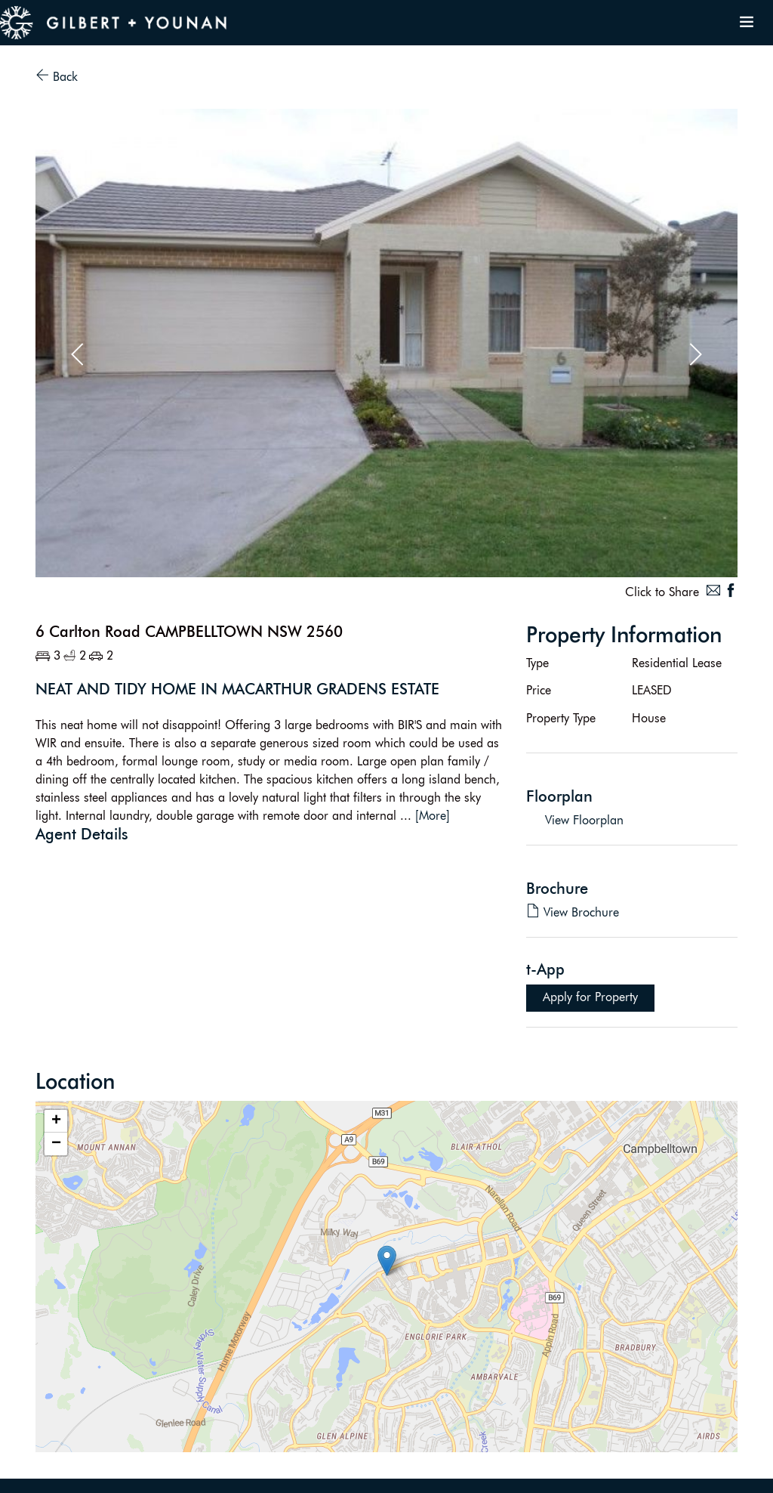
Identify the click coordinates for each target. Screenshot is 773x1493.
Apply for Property (590, 997)
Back (56, 77)
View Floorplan (584, 820)
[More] (432, 815)
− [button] (56, 1144)
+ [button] (56, 1121)
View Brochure (572, 912)
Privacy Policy (688, 1472)
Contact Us (620, 1472)
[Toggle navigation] (746, 22)
